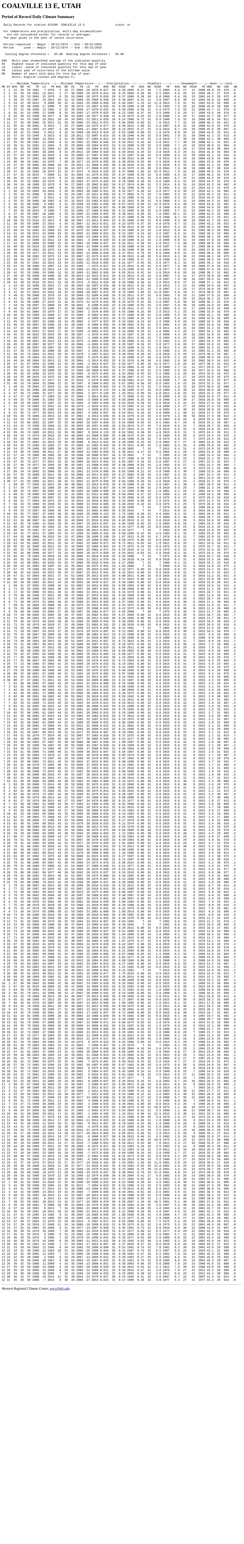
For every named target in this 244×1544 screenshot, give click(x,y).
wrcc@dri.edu (60, 1540)
